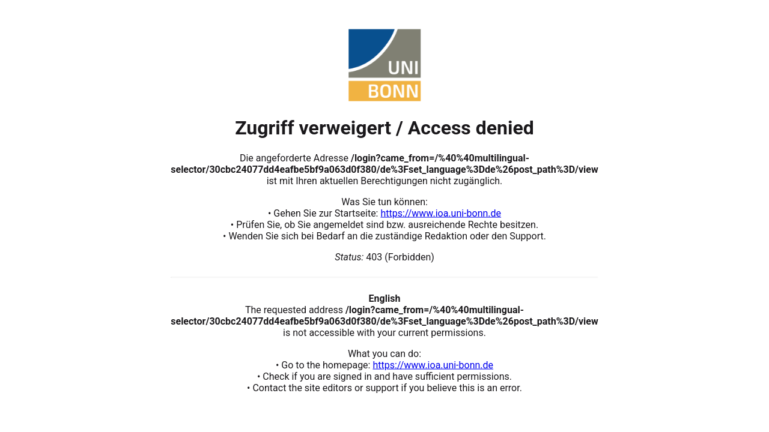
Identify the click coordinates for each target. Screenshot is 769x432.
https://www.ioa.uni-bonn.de (440, 212)
